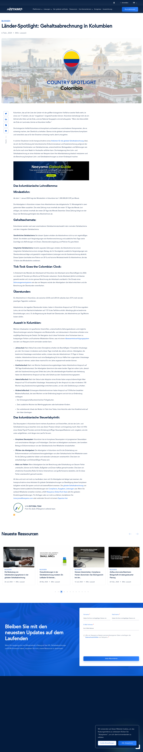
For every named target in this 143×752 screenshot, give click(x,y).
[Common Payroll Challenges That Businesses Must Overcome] (18, 565)
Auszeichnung (107, 9)
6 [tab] (70, 591)
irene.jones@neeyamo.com (23, 498)
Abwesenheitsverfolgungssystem (77, 338)
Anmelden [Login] (124, 2)
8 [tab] (76, 591)
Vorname (86, 614)
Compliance (53, 489)
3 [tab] (61, 591)
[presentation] (111, 647)
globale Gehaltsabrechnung (73, 485)
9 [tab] (79, 591)
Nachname (115, 614)
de (134, 2)
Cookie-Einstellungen (107, 743)
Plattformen (37, 9)
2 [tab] (58, 591)
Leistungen (70, 489)
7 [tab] (73, 591)
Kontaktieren (130, 9)
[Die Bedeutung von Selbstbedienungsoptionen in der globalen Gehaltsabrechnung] (53, 565)
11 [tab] (85, 591)
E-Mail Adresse (88, 624)
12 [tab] (88, 591)
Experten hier (63, 498)
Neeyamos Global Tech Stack (57, 492)
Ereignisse (97, 9)
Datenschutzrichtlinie (91, 637)
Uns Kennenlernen (85, 9)
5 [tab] (67, 591)
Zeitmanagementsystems (22, 282)
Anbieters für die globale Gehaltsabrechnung (67, 141)
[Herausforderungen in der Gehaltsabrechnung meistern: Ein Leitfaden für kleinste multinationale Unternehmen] (88, 565)
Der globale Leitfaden (60, 9)
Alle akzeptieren (127, 743)
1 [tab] (55, 591)
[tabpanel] (19, 567)
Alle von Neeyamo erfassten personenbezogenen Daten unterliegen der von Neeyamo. (108, 636)
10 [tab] (82, 591)
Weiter (137, 534)
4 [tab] (64, 591)
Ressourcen (73, 9)
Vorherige (130, 534)
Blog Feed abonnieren (14, 515)
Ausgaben (61, 489)
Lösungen (47, 9)
